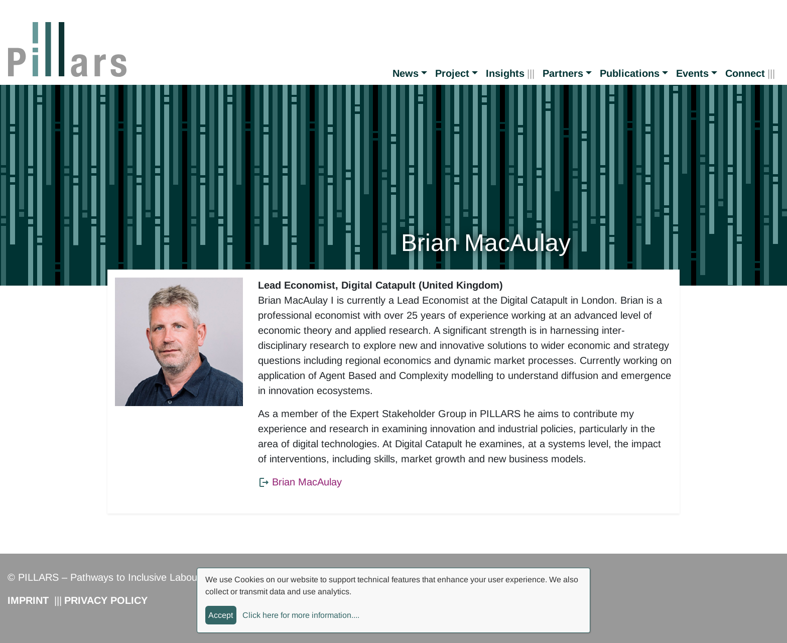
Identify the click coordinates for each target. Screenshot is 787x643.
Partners (563, 73)
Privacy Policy (106, 600)
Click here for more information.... (300, 615)
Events (692, 73)
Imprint (28, 600)
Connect (745, 73)
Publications (630, 73)
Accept (220, 615)
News (405, 73)
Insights (505, 73)
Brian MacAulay (307, 481)
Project (452, 73)
